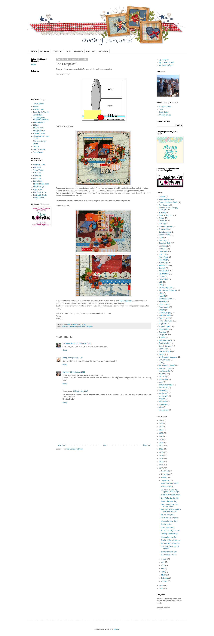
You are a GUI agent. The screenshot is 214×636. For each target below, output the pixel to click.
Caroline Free (38, 109)
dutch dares (163, 388)
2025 (161, 420)
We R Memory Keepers (167, 365)
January (164, 581)
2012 (161, 462)
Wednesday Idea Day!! (169, 483)
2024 (161, 423)
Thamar (36, 147)
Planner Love (164, 318)
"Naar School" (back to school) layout (169, 505)
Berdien (36, 106)
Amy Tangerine (164, 205)
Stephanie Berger (39, 141)
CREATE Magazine (166, 215)
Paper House (163, 304)
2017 (161, 446)
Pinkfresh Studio (165, 315)
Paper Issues (163, 307)
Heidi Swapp (163, 263)
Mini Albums (78, 51)
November (165, 474)
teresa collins (163, 410)
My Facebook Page (166, 65)
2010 (161, 468)
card (160, 382)
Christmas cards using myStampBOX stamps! (170, 491)
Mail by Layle (38, 128)
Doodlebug (37, 176)
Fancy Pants (37, 181)
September (165, 480)
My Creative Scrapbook (167, 290)
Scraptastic (163, 335)
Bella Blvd (37, 167)
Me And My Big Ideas (41, 184)
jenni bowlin (163, 396)
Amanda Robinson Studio (168, 202)
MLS (160, 282)
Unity (161, 363)
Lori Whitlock (163, 279)
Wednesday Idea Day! (169, 537)
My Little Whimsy (71, 326)
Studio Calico (164, 112)
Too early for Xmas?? (168, 555)
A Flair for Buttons (165, 199)
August (164, 559)
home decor (163, 390)
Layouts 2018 (58, 51)
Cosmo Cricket (164, 235)
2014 (161, 455)
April (163, 572)
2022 (161, 430)
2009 (161, 585)
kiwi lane (162, 399)
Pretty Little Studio (40, 195)
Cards (68, 51)
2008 (161, 588)
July (163, 562)
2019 (161, 439)
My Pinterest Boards (166, 62)
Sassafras (81, 326)
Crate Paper (37, 173)
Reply (65, 350)
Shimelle (162, 338)
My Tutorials (103, 51)
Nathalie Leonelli (39, 133)
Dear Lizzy (163, 240)
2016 (161, 449)
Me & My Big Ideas (166, 287)
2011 (161, 465)
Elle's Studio (163, 251)
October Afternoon (165, 299)
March (163, 575)
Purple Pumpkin (164, 326)
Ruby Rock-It (163, 329)
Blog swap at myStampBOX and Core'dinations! (171, 510)
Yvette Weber (38, 152)
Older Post (146, 445)
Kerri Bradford (164, 271)
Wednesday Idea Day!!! (169, 521)
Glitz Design (163, 260)
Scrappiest (89, 326)
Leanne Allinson (39, 122)
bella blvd (162, 377)
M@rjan (36, 125)
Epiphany (162, 254)
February (164, 578)
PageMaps (163, 301)
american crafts (164, 371)
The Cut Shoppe (39, 149)
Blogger (117, 629)
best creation (163, 379)
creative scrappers (165, 385)
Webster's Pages (165, 368)
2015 (161, 452)
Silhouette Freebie (165, 340)
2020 (161, 436)
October (164, 477)
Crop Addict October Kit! (170, 498)
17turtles (162, 197)
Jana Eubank (38, 115)
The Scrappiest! (166, 524)
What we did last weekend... (171, 495)
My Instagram (164, 60)
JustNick (162, 268)
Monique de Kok (39, 131)
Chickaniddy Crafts (166, 226)
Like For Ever (164, 274)
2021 (161, 433)
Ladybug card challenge (169, 534)
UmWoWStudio (164, 360)
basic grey (162, 374)
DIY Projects (90, 51)
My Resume (44, 51)
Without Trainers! (167, 486)
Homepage (33, 51)
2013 (161, 459)
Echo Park (37, 178)
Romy (65, 358)
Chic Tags (162, 224)
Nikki (160, 293)
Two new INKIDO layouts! (170, 543)
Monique (66, 372)
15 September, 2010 (83, 343)
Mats (64, 326)
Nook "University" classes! (170, 531)
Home (104, 445)
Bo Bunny (162, 212)
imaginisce (163, 393)
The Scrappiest (125, 301)
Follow (33, 65)
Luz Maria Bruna (69, 343)
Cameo (161, 218)
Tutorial (161, 354)
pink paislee (163, 404)
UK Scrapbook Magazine (168, 357)
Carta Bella (163, 221)
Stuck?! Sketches (165, 346)
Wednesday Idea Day (169, 501)
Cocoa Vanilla (38, 170)
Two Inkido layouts (167, 515)
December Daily (164, 243)
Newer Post (61, 445)
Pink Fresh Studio (39, 192)
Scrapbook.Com (165, 106)
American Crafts (39, 164)
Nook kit (162, 296)
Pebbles (162, 310)
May (163, 568)
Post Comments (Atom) (74, 449)
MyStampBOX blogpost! (169, 518)
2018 (161, 443)
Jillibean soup (164, 265)
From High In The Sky (41, 112)
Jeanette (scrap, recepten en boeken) (40, 119)
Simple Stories (38, 198)
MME (161, 285)
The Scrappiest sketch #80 (170, 540)
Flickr (161, 109)
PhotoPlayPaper (165, 313)
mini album (163, 401)
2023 (161, 427)
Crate (161, 237)
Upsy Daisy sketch (167, 527)
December (165, 471)
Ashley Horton (38, 104)
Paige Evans (37, 189)
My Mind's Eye (38, 187)
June (163, 565)
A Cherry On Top (165, 115)
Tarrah (35, 144)
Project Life (163, 324)
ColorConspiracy (165, 232)
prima (161, 407)
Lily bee (161, 276)
